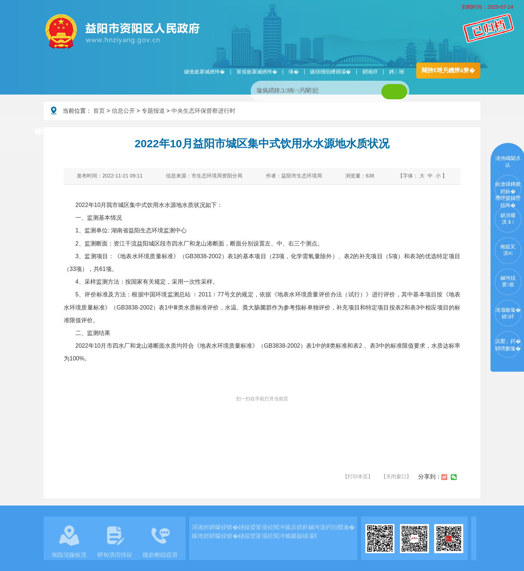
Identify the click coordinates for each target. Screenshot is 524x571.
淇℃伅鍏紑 (220, 132)
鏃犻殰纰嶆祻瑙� (330, 72)
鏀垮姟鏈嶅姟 (394, 132)
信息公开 (123, 111)
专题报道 (153, 111)
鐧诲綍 (370, 72)
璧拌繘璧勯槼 (99, 132)
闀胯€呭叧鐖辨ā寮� (448, 70)
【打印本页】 (357, 476)
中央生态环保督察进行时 (203, 111)
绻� (294, 72)
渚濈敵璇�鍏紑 (508, 313)
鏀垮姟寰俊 (508, 281)
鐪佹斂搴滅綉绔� (204, 72)
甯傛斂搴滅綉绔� (257, 72)
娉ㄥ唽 (396, 72)
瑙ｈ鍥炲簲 (335, 132)
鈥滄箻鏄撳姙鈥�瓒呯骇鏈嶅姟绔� (508, 191)
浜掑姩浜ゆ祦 (456, 132)
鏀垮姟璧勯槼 (160, 132)
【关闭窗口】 (396, 476)
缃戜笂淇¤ (508, 250)
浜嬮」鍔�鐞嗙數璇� (508, 344)
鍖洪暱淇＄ (508, 218)
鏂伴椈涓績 (277, 132)
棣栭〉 (46, 131)
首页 (99, 111)
